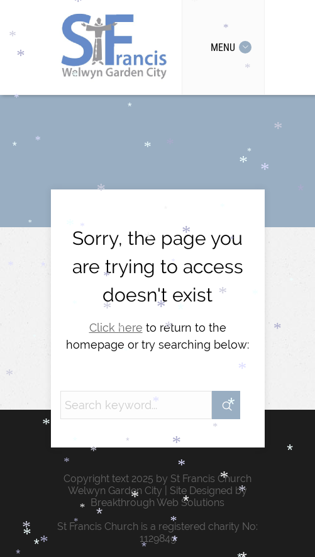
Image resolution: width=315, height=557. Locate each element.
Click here (116, 327)
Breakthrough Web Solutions (157, 503)
